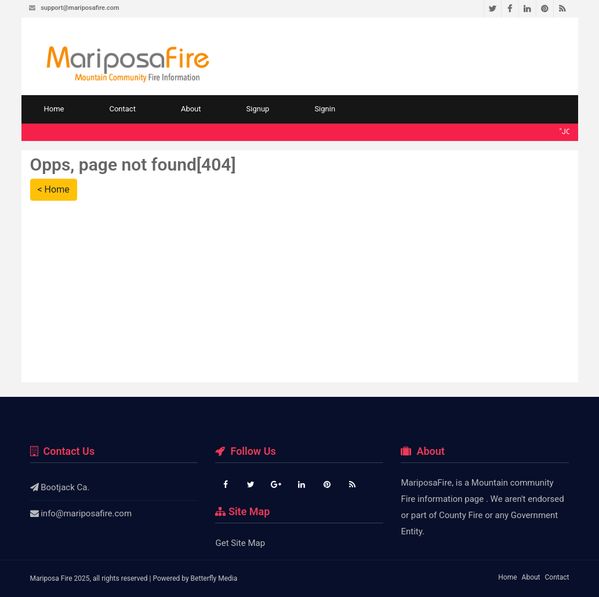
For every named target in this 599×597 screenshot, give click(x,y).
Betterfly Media (214, 578)
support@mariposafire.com (80, 8)
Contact (122, 108)
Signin (324, 108)
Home (54, 108)
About (191, 108)
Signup (258, 108)
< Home (54, 189)
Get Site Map (240, 543)
